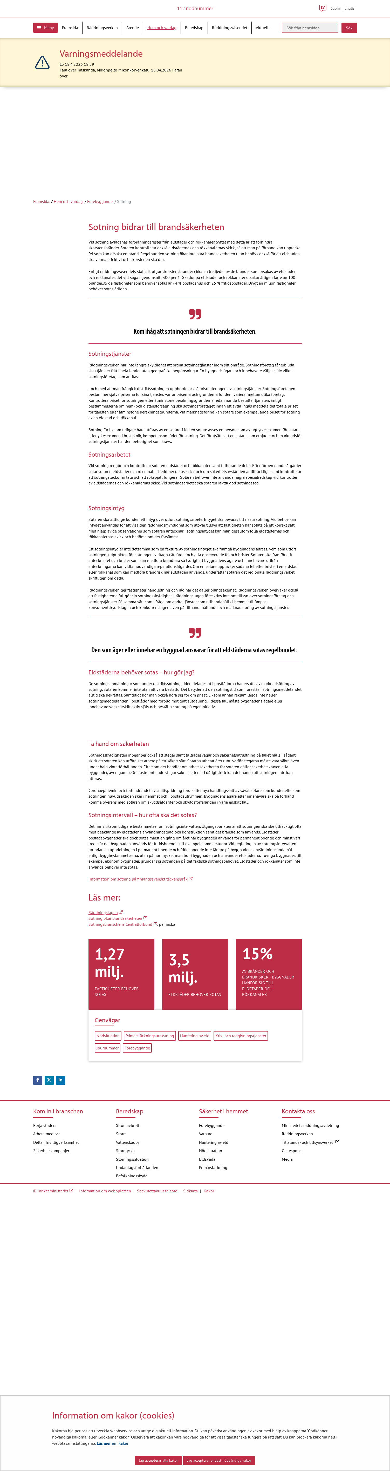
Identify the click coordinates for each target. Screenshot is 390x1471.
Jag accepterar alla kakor (158, 1460)
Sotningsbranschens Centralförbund (122, 1196)
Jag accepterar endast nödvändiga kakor (219, 1460)
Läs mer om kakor (113, 1443)
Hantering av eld (194, 1308)
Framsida (41, 219)
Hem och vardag (68, 219)
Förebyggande (100, 219)
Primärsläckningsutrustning (150, 1308)
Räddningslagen (105, 1184)
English (351, 17)
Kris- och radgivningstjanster (240, 1308)
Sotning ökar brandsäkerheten (117, 1190)
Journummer (108, 1320)
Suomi (336, 17)
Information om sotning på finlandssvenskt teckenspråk (140, 1151)
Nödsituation (108, 1308)
